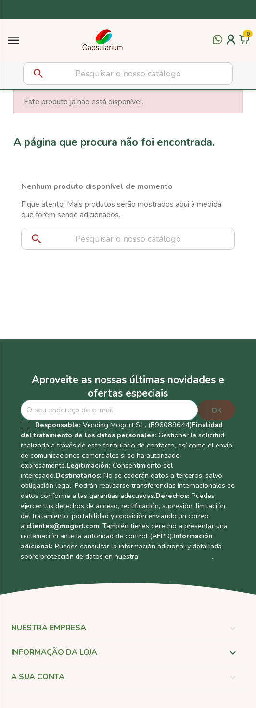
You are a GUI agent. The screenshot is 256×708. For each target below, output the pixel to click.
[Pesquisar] (128, 73)
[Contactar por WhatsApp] (217, 45)
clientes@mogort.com (62, 526)
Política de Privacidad (176, 556)
